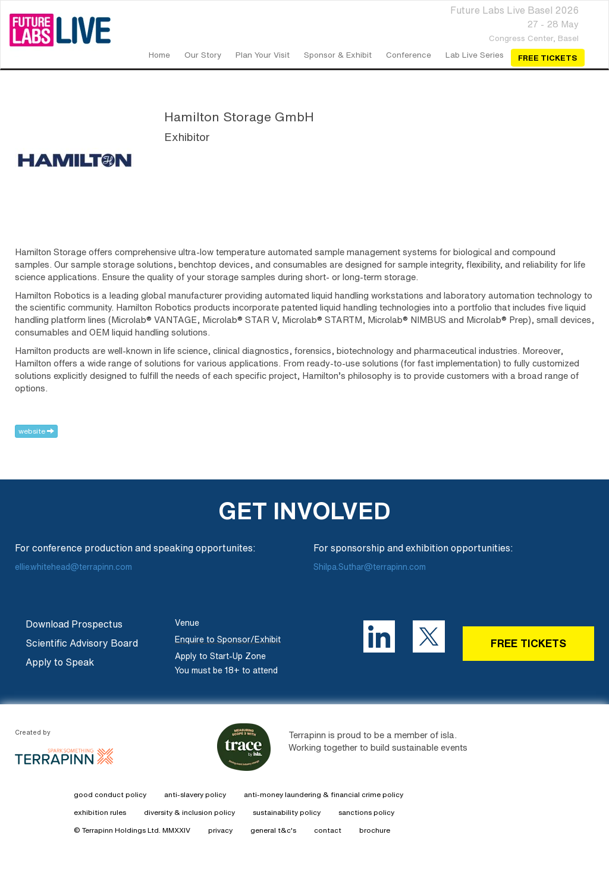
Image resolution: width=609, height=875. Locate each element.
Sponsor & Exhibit (338, 55)
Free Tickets (547, 58)
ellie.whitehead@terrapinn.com (74, 567)
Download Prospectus (74, 624)
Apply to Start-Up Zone (220, 656)
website (36, 431)
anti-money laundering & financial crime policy (323, 794)
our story (202, 55)
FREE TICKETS (528, 643)
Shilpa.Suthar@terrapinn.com (369, 567)
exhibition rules (100, 812)
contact (327, 830)
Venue (187, 623)
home (159, 55)
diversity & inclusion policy (189, 812)
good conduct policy (110, 794)
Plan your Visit (263, 55)
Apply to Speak (60, 662)
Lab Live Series (474, 55)
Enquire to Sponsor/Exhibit (228, 639)
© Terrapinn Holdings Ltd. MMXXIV (132, 830)
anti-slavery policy (195, 794)
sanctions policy (366, 812)
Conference (408, 55)
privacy (220, 830)
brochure (374, 830)
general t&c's (273, 830)
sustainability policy (287, 812)
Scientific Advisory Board (82, 643)
